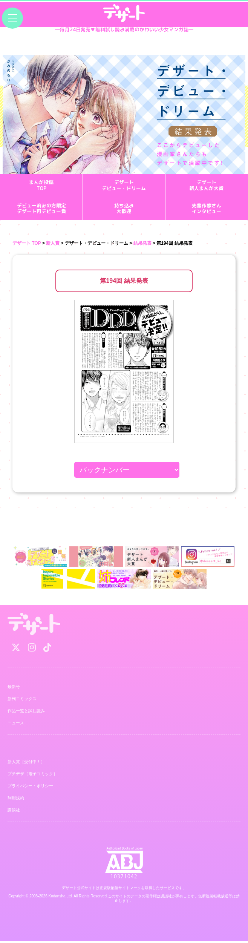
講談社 (14, 812)
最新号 (14, 689)
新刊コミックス (22, 701)
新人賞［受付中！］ (26, 764)
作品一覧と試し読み (26, 713)
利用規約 (16, 800)
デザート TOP (26, 245)
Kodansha (57, 898)
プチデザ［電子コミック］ (32, 776)
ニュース (16, 725)
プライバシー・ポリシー (30, 788)
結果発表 (142, 245)
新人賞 (53, 245)
